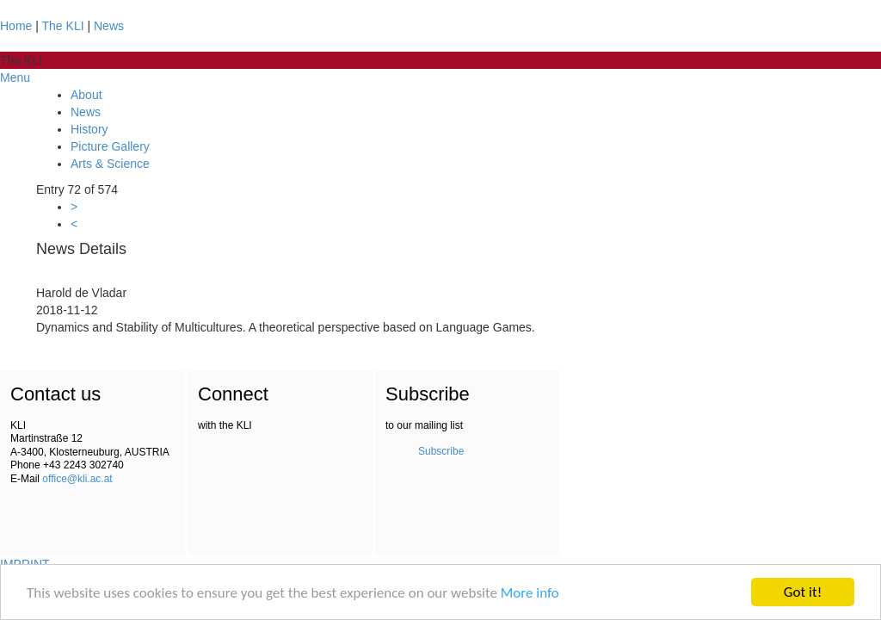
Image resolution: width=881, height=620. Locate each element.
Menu (15, 77)
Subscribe (441, 451)
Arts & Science (110, 163)
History (89, 129)
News (109, 26)
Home (16, 26)
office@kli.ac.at (77, 479)
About (86, 95)
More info (530, 593)
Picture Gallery (110, 146)
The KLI (63, 26)
